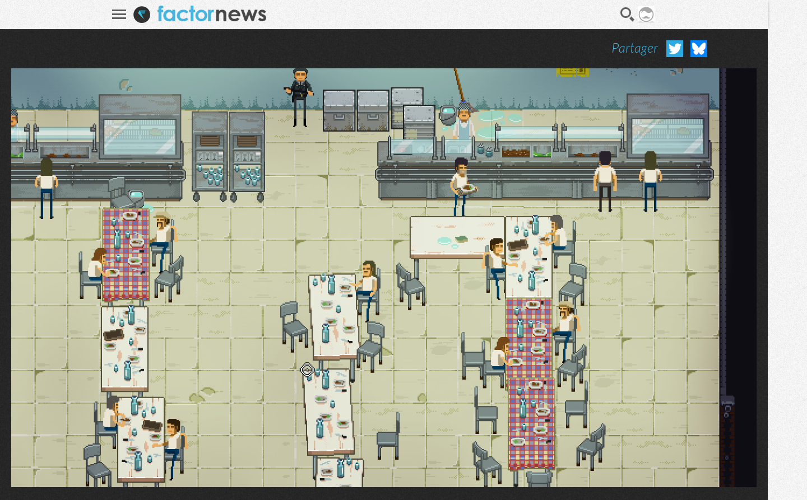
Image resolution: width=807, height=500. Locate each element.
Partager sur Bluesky (698, 48)
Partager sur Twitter (674, 48)
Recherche (627, 14)
